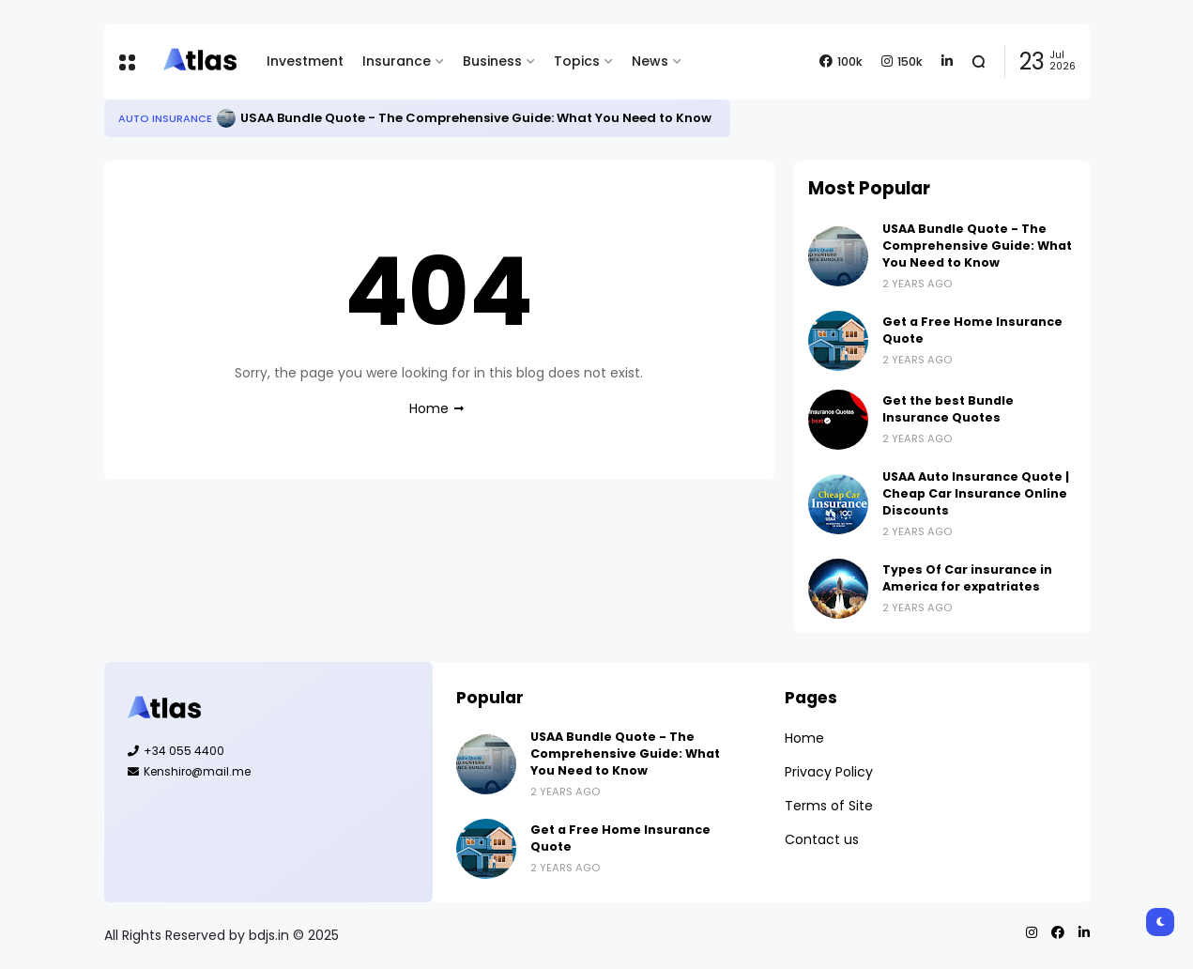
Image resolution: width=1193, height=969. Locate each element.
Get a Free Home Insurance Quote (972, 330)
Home (429, 408)
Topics (577, 61)
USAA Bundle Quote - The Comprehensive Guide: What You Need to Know (475, 118)
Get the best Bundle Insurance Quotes (948, 408)
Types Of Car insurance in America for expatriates (967, 577)
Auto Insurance (165, 118)
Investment (305, 61)
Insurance (396, 61)
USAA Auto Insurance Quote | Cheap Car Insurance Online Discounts (975, 493)
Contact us (822, 839)
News (650, 61)
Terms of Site (829, 805)
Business (492, 61)
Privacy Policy (829, 771)
